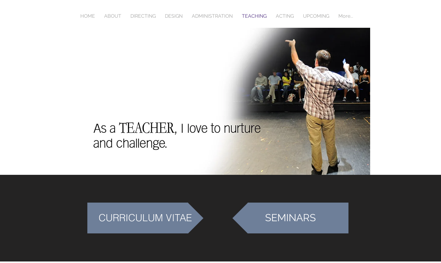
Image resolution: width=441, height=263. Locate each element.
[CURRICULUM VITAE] (145, 218)
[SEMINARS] (290, 218)
